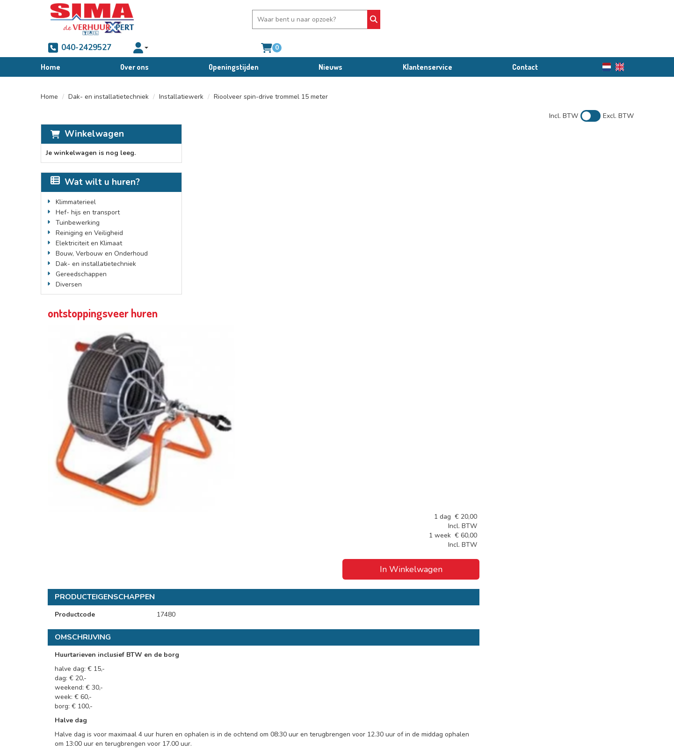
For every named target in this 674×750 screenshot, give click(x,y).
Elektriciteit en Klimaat (89, 224)
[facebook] (58, 711)
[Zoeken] (369, 19)
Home (50, 48)
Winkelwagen (94, 115)
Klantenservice (427, 48)
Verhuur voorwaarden (377, 658)
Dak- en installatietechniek (108, 78)
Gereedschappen (81, 255)
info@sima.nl (70, 686)
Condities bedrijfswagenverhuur (391, 667)
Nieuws (330, 48)
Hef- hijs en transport (88, 193)
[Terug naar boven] (337, 587)
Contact (525, 48)
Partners (208, 658)
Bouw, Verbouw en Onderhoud (102, 234)
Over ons (134, 48)
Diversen (69, 265)
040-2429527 (425, 19)
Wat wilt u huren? (95, 163)
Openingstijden (234, 48)
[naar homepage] (92, 19)
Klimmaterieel (76, 183)
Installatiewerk (181, 78)
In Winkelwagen (559, 183)
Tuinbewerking (78, 203)
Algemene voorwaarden (380, 649)
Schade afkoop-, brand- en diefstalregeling (408, 677)
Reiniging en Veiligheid (89, 214)
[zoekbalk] (306, 19)
